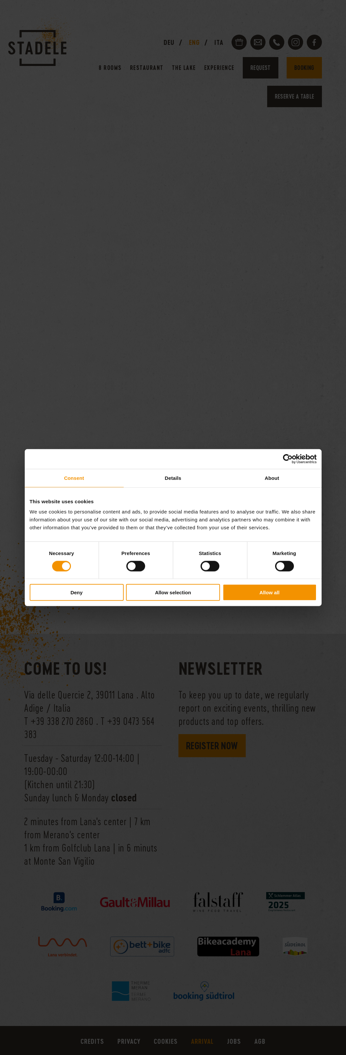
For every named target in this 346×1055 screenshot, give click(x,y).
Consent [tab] (74, 478)
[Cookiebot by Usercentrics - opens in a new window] (288, 459)
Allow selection (173, 592)
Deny (77, 592)
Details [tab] (173, 478)
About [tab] (272, 478)
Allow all (270, 592)
